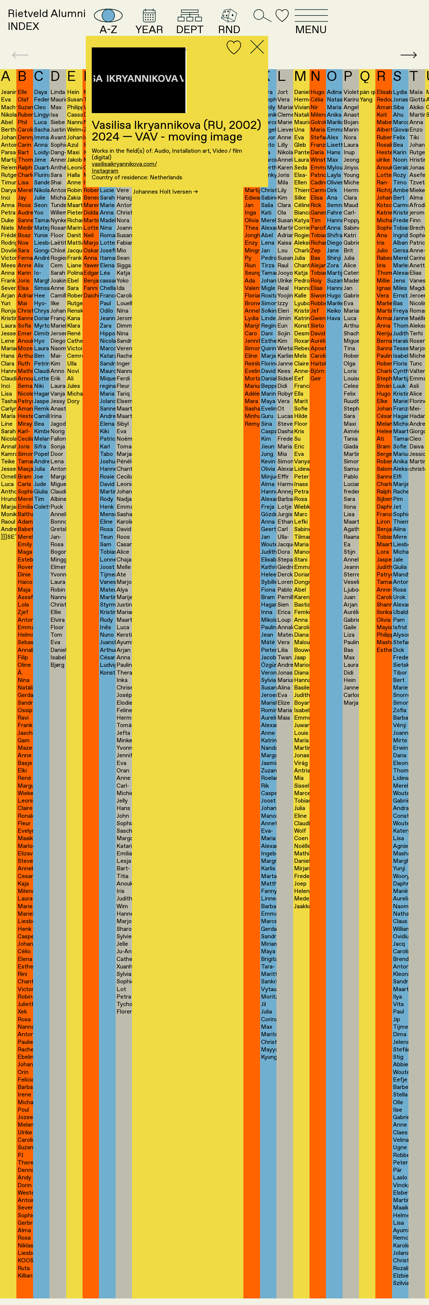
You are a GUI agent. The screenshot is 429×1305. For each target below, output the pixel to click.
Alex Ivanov (151, 195)
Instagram (105, 171)
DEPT (245, 26)
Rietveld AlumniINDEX (58, 26)
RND (290, 26)
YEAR (196, 26)
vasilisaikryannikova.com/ (124, 164)
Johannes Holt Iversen (165, 202)
